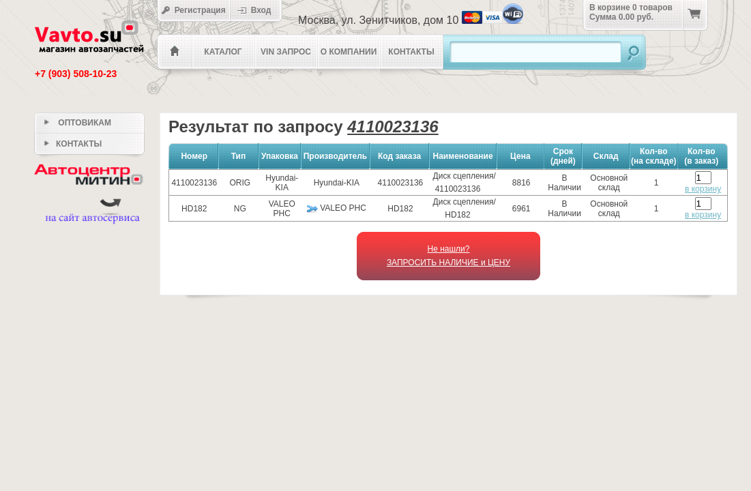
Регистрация (193, 10)
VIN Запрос (286, 52)
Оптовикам (77, 123)
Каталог (222, 52)
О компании (349, 52)
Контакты (411, 52)
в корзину (703, 189)
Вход (258, 10)
